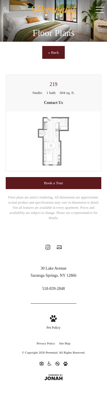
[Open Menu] (100, 10)
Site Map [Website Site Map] (64, 343)
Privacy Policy (46, 343)
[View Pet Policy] (53, 323)
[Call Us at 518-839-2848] (6, 10)
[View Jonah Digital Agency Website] (53, 378)
